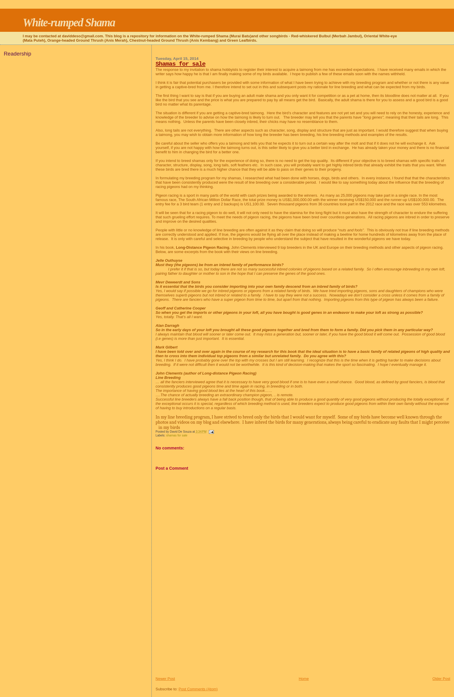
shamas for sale (176, 435)
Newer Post (165, 678)
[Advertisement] (198, 636)
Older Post (441, 678)
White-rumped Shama (69, 22)
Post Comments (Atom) (198, 689)
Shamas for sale (180, 64)
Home (304, 678)
